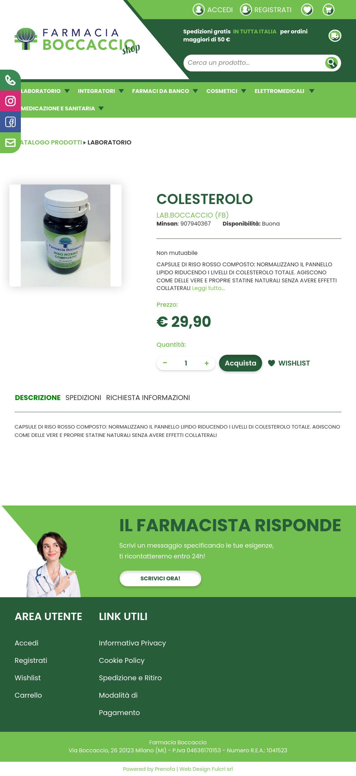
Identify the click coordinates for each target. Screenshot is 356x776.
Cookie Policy (122, 660)
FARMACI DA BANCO (165, 91)
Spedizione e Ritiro (130, 678)
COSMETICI (226, 91)
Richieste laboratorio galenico (56, 9)
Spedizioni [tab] (83, 397)
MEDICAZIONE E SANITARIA (62, 108)
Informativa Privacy (132, 643)
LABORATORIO (45, 91)
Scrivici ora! (160, 578)
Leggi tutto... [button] (208, 288)
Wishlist (28, 678)
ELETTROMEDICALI (284, 91)
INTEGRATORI (101, 91)
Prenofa (164, 769)
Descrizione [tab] (37, 397)
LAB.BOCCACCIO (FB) (192, 215)
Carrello (28, 695)
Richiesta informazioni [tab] (148, 397)
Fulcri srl (222, 769)
